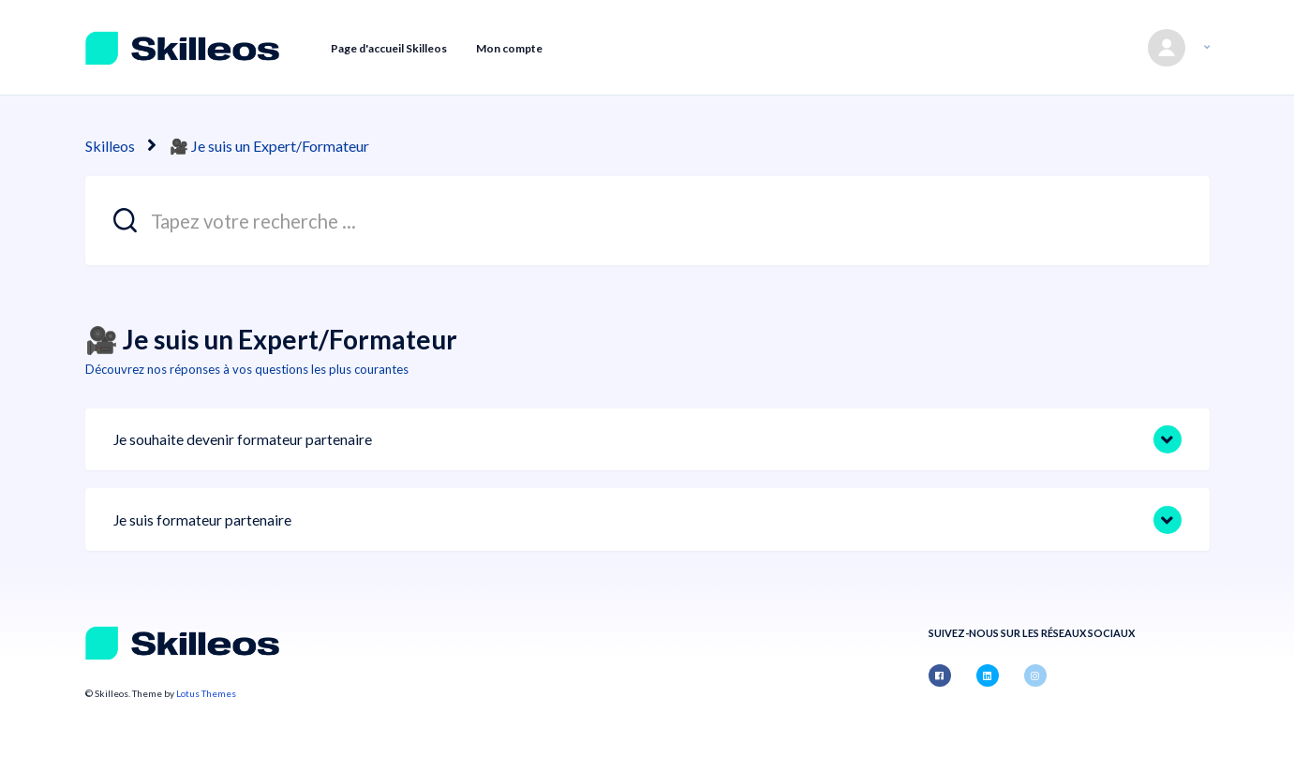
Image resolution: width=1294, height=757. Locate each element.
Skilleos (110, 146)
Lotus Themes (206, 693)
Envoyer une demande (1053, 47)
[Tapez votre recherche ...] (647, 220)
